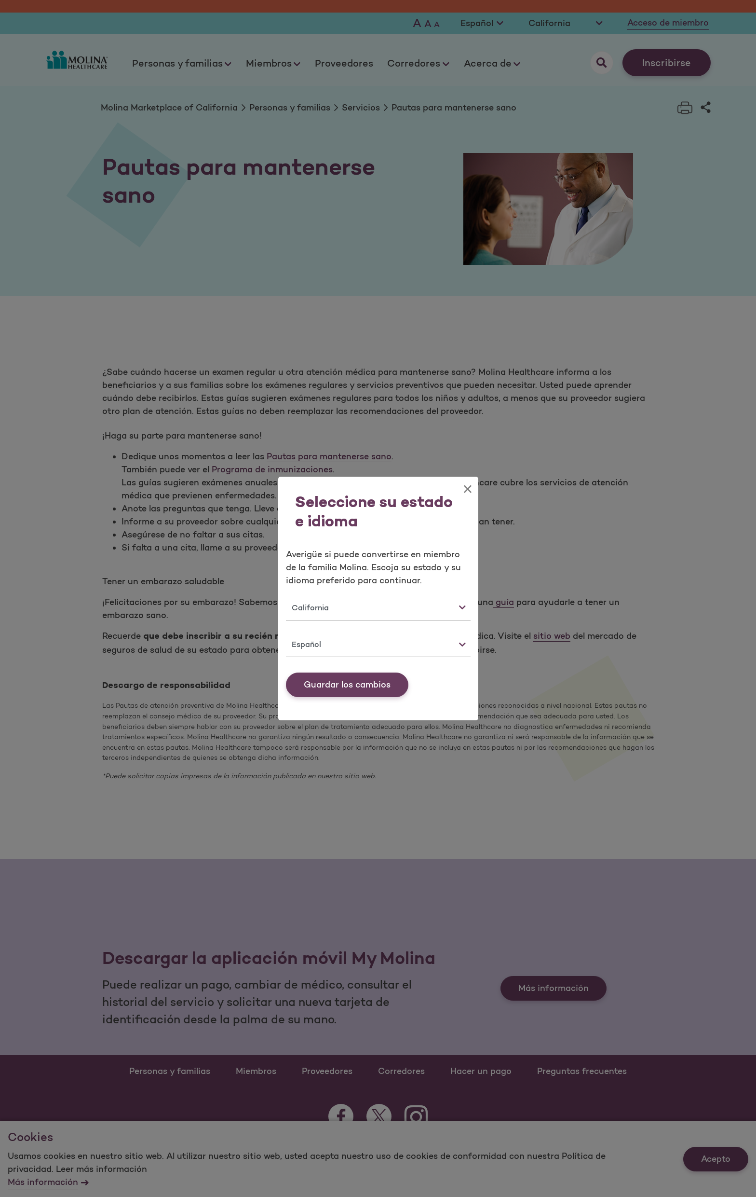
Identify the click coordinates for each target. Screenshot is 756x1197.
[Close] (467, 489)
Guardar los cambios (347, 684)
